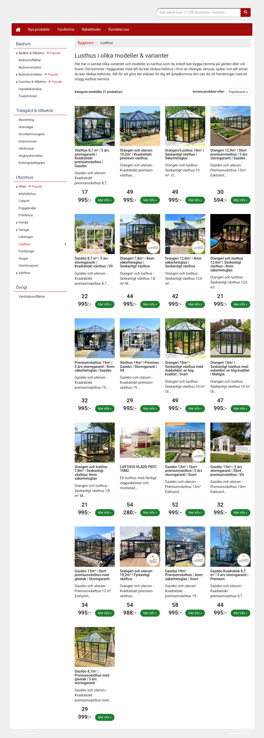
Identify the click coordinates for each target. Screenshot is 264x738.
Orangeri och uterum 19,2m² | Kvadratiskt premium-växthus (136, 154)
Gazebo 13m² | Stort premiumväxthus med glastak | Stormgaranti (92, 575)
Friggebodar (27, 208)
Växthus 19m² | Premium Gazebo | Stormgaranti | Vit (139, 366)
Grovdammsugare (32, 134)
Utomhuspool (28, 265)
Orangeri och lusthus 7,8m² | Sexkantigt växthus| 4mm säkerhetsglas (91, 472)
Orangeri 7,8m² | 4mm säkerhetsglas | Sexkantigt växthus (137, 262)
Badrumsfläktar (30, 60)
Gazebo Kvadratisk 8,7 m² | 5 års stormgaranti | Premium (229, 575)
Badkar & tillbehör (40, 53)
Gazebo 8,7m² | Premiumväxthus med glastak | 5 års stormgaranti (92, 677)
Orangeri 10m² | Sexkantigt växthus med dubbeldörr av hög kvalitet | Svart (184, 368)
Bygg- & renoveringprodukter (54, 11)
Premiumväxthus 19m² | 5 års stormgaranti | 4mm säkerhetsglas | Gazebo (94, 366)
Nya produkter (39, 29)
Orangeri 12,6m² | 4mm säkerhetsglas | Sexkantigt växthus (183, 262)
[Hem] (18, 29)
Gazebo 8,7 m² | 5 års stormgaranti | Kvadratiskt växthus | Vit (94, 262)
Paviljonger (27, 251)
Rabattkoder (91, 29)
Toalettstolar (28, 96)
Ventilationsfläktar (32, 296)
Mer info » (104, 200)
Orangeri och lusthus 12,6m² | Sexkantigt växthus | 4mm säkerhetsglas (226, 264)
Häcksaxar (26, 148)
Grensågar (26, 127)
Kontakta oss (118, 29)
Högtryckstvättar (31, 156)
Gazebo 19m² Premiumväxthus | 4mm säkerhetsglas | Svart (184, 575)
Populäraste (238, 92)
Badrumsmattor (30, 67)
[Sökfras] (198, 12)
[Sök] (246, 12)
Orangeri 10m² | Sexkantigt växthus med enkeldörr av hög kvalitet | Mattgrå (229, 368)
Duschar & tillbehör (40, 82)
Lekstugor (26, 237)
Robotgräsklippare (32, 163)
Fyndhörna (66, 29)
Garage (24, 230)
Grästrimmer (28, 141)
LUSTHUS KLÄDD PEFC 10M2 (138, 469)
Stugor (23, 258)
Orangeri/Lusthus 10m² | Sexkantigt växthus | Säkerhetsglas (184, 154)
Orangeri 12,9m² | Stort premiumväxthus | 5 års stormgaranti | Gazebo (228, 154)
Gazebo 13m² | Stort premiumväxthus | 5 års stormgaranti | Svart (183, 471)
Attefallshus (27, 194)
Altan (30, 186)
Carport (24, 201)
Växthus (25, 273)
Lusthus (24, 244)
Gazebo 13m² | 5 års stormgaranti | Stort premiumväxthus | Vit (227, 471)
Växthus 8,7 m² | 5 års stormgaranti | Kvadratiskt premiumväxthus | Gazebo (92, 158)
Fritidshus (26, 215)
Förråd (23, 222)
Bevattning (26, 120)
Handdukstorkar (30, 89)
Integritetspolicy (240, 733)
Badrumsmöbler (38, 74)
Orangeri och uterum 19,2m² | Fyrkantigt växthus (136, 575)
